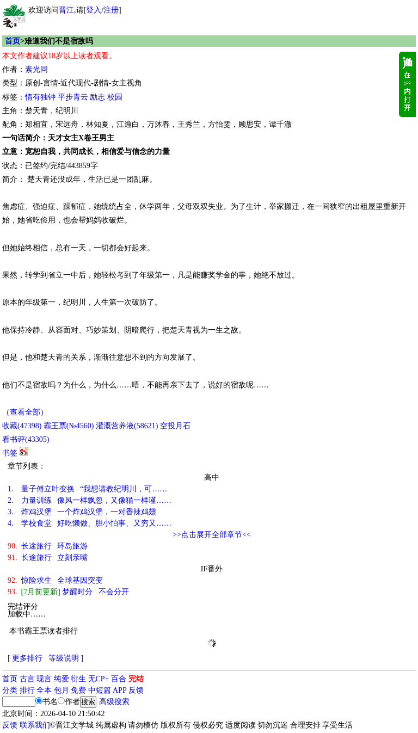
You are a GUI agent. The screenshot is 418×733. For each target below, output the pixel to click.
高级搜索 (114, 702)
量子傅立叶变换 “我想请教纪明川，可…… (87, 489)
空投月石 (175, 426)
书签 (9, 453)
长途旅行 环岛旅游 (48, 546)
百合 (118, 679)
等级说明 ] (65, 658)
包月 (61, 690)
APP (120, 690)
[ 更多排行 (25, 658)
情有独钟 (40, 97)
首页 (12, 41)
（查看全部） (25, 412)
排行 (27, 690)
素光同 (36, 69)
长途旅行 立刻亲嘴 (48, 557)
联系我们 (35, 725)
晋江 (66, 10)
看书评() (25, 439)
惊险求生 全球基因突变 (55, 580)
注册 (111, 10)
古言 (27, 679)
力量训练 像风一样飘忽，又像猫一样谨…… (89, 500)
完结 (136, 679)
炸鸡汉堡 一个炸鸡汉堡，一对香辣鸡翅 (82, 512)
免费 (78, 690)
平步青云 (73, 97)
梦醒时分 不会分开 (68, 592)
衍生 (78, 679)
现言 (44, 679)
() (21, 426)
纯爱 (61, 679)
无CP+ (98, 679)
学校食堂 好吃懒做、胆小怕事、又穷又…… (89, 523)
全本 (44, 690)
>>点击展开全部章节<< (212, 535)
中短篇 (99, 690)
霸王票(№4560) (69, 426)
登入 (93, 10)
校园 (114, 97)
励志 (97, 97)
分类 (9, 690)
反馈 (136, 690)
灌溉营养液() (127, 426)
